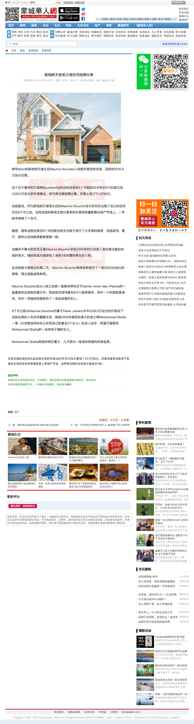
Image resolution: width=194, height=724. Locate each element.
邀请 (104, 419)
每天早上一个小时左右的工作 (155, 612)
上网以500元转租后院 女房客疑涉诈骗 (160, 244)
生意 (119, 19)
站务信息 (89, 712)
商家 (109, 25)
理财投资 (108, 35)
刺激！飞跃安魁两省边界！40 (171, 694)
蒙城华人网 (6, 50)
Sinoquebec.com (130, 712)
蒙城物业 (132, 35)
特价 (68, 25)
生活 (57, 25)
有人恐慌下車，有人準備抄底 (155, 603)
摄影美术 (157, 35)
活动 (133, 19)
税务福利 (144, 35)
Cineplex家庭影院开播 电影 (170, 636)
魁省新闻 (33, 50)
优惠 (140, 19)
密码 (32, 2)
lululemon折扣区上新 (18, 457)
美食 (146, 19)
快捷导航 (178, 2)
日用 (26, 32)
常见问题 (184, 12)
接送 (167, 19)
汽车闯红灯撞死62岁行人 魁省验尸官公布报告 (105, 424)
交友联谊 (120, 32)
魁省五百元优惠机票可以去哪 (171, 651)
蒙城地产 (184, 19)
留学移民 (96, 35)
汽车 (32, 32)
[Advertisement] (136, 12)
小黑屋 (113, 712)
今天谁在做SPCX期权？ (152, 599)
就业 (126, 19)
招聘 (14, 32)
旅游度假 (181, 35)
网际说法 (84, 35)
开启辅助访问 (188, 2)
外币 (14, 35)
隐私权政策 (74, 712)
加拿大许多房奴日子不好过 (154, 250)
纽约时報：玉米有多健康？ (170, 444)
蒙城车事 (72, 32)
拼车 (39, 35)
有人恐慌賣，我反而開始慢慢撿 (156, 581)
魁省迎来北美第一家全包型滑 (171, 679)
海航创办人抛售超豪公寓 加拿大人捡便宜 (162, 271)
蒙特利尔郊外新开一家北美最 (171, 665)
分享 (115, 419)
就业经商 (120, 35)
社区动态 (83, 25)
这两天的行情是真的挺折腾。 (155, 621)
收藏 (126, 419)
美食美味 (84, 32)
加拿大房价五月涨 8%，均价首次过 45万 (162, 282)
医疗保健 (181, 32)
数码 (39, 32)
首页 (11, 25)
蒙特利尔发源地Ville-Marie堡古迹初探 (38, 424)
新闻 (22, 25)
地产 (97, 25)
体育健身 (132, 32)
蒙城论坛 (184, 16)
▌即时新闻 (143, 422)
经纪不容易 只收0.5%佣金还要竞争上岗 (161, 299)
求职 (20, 32)
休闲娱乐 (144, 32)
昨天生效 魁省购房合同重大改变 (157, 255)
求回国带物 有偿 (147, 576)
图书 (20, 35)
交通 (153, 19)
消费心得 (60, 32)
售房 (112, 19)
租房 (105, 19)
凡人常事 (157, 32)
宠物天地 (108, 32)
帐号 (7, 2)
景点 (160, 19)
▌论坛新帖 (143, 569)
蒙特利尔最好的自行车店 (50, 457)
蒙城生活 (14, 434)
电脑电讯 (96, 32)
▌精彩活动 (143, 630)
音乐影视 (169, 32)
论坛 (45, 25)
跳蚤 (34, 25)
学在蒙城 (60, 35)
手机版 (102, 712)
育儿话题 (72, 35)
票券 (26, 35)
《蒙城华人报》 (144, 25)
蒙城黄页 (123, 25)
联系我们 (184, 8)
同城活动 (169, 35)
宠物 (32, 35)
